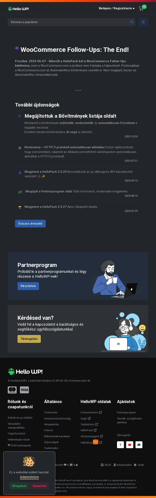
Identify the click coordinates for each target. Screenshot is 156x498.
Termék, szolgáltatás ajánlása (129, 420)
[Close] (19, 485)
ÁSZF (106, 464)
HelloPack (87, 430)
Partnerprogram (126, 412)
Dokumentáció (89, 412)
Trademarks (51, 448)
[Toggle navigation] (143, 22)
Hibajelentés (51, 424)
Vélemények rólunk (19, 439)
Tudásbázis (87, 424)
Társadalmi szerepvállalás (16, 425)
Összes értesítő (30, 223)
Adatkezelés (123, 464)
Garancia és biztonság (57, 418)
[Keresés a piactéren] (71, 22)
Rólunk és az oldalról (20, 417)
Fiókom (48, 430)
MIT (25, 380)
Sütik (139, 464)
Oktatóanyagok (90, 436)
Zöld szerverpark (19, 445)
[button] (117, 8)
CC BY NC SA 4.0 (62, 380)
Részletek (28, 286)
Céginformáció (16, 433)
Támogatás (29, 339)
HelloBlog (89, 441)
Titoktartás (50, 412)
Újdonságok (51, 442)
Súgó (84, 418)
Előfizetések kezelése (57, 436)
